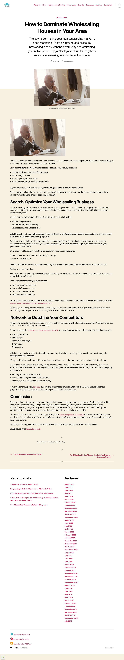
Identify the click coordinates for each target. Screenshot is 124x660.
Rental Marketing (60, 447)
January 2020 (71, 612)
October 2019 (70, 621)
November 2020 (72, 582)
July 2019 (69, 627)
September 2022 (72, 523)
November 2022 (72, 517)
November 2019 (71, 618)
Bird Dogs (37, 392)
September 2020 (72, 588)
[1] (60, 333)
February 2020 (71, 609)
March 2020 (70, 606)
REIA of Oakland (22, 653)
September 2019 (72, 624)
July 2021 (69, 561)
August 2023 (70, 490)
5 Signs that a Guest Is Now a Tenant (26, 490)
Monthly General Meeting (56, 6)
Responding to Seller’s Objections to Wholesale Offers (33, 494)
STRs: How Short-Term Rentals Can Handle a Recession (34, 499)
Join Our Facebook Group (20, 640)
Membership (71, 6)
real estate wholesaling (46, 447)
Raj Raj (57, 64)
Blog (43, 6)
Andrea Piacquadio (34, 434)
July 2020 (69, 594)
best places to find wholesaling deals (43, 333)
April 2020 (69, 603)
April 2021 (69, 567)
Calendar (81, 6)
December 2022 (72, 514)
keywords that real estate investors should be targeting (33, 306)
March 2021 (70, 570)
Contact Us (108, 6)
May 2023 (69, 499)
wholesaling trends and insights (73, 420)
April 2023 (69, 502)
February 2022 (71, 540)
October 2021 (70, 552)
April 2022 (69, 535)
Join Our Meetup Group (19, 644)
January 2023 (70, 511)
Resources (90, 6)
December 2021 (71, 546)
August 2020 (70, 591)
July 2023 (69, 493)
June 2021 (69, 564)
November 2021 (71, 549)
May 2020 (69, 600)
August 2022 (70, 526)
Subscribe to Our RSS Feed (21, 649)
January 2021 (70, 576)
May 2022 (69, 532)
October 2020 (71, 585)
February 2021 (71, 573)
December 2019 (71, 615)
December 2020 (72, 579)
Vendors (99, 6)
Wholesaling (62, 20)
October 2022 (71, 520)
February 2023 (71, 508)
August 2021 (70, 558)
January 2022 (70, 543)
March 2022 (70, 538)
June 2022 (69, 529)
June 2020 (69, 597)
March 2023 (70, 505)
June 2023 (69, 496)
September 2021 (72, 555)
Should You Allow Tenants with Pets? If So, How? (31, 510)
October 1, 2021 (69, 64)
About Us (37, 6)
